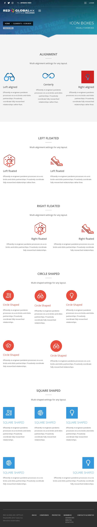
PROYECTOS (56, 515)
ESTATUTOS (69, 522)
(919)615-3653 (25, 3)
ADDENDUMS (69, 518)
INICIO (34, 515)
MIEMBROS (68, 515)
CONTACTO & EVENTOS (85, 515)
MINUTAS (68, 520)
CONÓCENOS (44, 515)
